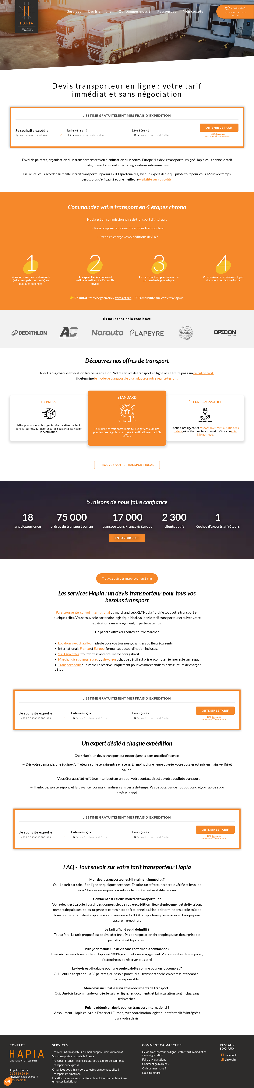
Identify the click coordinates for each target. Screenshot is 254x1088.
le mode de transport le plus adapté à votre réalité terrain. (136, 378)
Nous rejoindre (151, 1072)
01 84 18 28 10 (19, 1073)
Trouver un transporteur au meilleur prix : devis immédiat (87, 1052)
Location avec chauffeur (75, 643)
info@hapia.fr (18, 1080)
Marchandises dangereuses (78, 659)
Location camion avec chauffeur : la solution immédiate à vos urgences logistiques (89, 1079)
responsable (207, 428)
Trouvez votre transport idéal (127, 464)
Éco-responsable (205, 402)
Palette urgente (67, 612)
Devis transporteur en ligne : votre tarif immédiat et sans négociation (174, 1053)
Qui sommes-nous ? (135, 11)
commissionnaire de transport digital (133, 219)
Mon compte (193, 11)
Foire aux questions (154, 1059)
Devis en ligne (100, 11)
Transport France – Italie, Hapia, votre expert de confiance (88, 1060)
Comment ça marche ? (155, 1063)
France (85, 648)
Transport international (66, 1074)
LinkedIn (228, 1059)
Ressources (166, 11)
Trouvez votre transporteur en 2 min (127, 578)
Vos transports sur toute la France (73, 1056)
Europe (99, 648)
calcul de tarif (203, 373)
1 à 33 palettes (68, 654)
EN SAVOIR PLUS (127, 538)
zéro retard (123, 298)
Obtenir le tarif (219, 127)
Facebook (229, 1055)
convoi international (95, 612)
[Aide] (235, 11)
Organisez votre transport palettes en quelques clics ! (85, 1069)
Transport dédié (70, 665)
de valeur (109, 659)
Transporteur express (65, 1065)
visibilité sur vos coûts (155, 179)
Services (74, 11)
